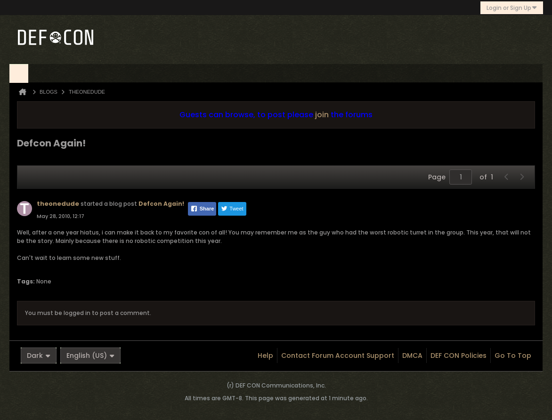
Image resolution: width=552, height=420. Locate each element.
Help (265, 355)
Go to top (513, 355)
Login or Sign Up (512, 8)
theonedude (58, 203)
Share (202, 208)
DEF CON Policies (458, 355)
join (322, 114)
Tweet (232, 208)
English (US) (90, 355)
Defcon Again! (161, 204)
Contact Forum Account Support (337, 355)
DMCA (412, 355)
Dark (38, 355)
